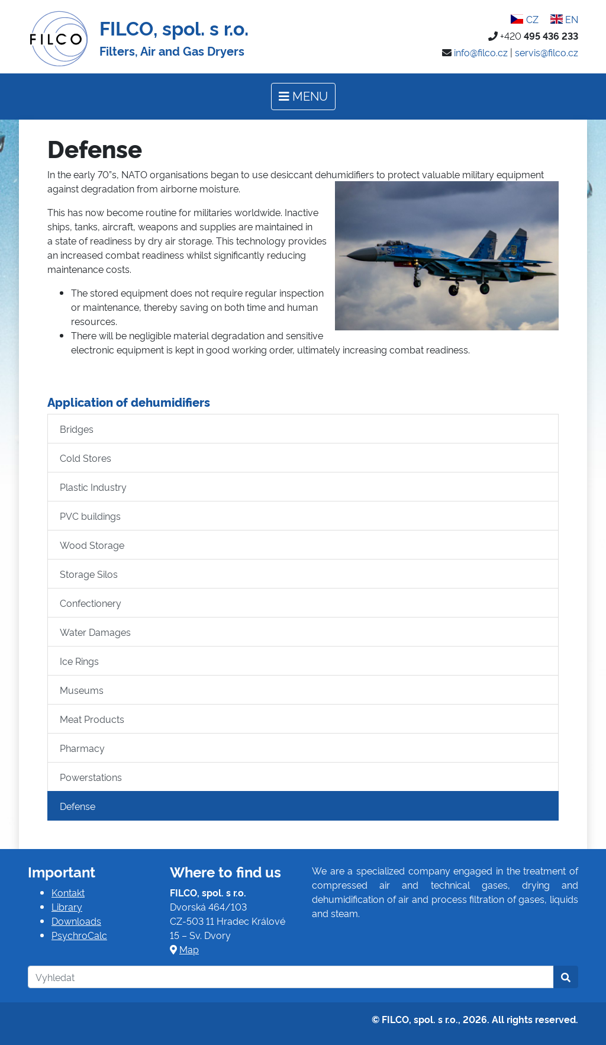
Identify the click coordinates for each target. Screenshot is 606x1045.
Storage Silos (89, 573)
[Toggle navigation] (303, 96)
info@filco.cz (481, 52)
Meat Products (92, 718)
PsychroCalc (79, 934)
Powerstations (91, 776)
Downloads (76, 920)
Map (189, 949)
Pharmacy (82, 747)
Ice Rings (79, 660)
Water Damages (95, 631)
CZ (524, 18)
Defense (77, 805)
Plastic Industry (93, 486)
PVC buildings (90, 515)
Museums (82, 689)
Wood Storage (92, 544)
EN (564, 18)
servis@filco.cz (546, 52)
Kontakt (68, 892)
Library (66, 906)
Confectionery (90, 602)
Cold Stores (85, 457)
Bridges (77, 428)
